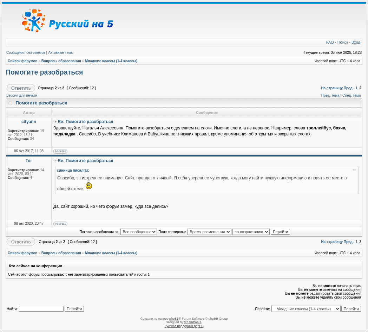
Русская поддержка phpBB (184, 326)
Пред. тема (330, 95)
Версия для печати (21, 95)
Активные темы (60, 53)
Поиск (342, 42)
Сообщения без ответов (25, 53)
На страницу (332, 88)
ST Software (192, 322)
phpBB (174, 318)
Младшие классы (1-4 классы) (111, 61)
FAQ (330, 42)
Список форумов (23, 61)
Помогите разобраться (44, 72)
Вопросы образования (61, 61)
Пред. (349, 88)
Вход (355, 42)
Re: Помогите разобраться (85, 121)
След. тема (351, 95)
